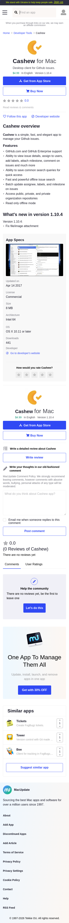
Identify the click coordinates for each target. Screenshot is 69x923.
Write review (34, 457)
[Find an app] (15, 12)
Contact (8, 889)
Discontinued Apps (14, 834)
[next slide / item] (60, 260)
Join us (58, 2)
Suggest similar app (34, 767)
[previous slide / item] (8, 260)
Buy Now (34, 91)
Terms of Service (13, 852)
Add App (8, 824)
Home (6, 33)
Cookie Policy (11, 880)
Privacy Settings (13, 870)
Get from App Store (34, 81)
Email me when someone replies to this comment (34, 521)
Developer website (45, 116)
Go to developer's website (23, 353)
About (6, 815)
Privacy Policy (11, 861)
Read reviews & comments (18, 107)
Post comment (34, 531)
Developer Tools (23, 33)
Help (5, 898)
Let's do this (34, 608)
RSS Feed (9, 907)
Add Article (10, 843)
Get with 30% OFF (34, 690)
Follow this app (15, 116)
